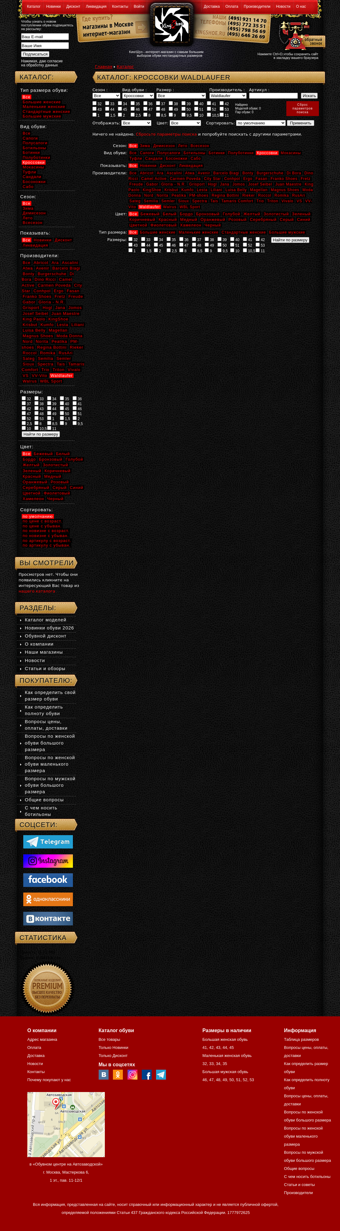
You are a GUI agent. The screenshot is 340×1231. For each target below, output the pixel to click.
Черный (212, 225)
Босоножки (177, 158)
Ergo (247, 179)
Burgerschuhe (270, 173)
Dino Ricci (45, 279)
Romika (282, 195)
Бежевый (150, 214)
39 (186, 103)
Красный (168, 219)
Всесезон (199, 146)
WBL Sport (190, 207)
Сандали (154, 158)
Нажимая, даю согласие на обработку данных (42, 63)
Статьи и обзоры (45, 668)
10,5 (213, 115)
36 (148, 103)
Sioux (183, 201)
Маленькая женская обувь (227, 1055)
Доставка (212, 6)
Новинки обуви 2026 (49, 627)
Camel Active (154, 179)
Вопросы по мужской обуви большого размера (50, 785)
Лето (182, 146)
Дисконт (73, 6)
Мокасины (291, 153)
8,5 (161, 115)
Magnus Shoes (285, 190)
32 (97, 103)
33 (109, 103)
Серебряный (263, 219)
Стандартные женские (243, 232)
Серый (287, 219)
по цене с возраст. (42, 521)
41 (211, 103)
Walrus (170, 207)
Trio (260, 201)
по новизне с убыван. (46, 535)
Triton (272, 201)
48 (160, 109)
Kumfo (187, 190)
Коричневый (142, 219)
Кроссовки (267, 153)
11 (224, 115)
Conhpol (232, 179)
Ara (160, 173)
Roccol (264, 195)
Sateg (135, 201)
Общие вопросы (44, 799)
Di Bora (294, 173)
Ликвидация (96, 6)
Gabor (152, 184)
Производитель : (227, 89)
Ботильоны (195, 153)
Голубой (231, 214)
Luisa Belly (236, 190)
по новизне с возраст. (46, 530)
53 (224, 109)
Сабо (195, 158)
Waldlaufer (149, 207)
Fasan (261, 179)
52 (211, 109)
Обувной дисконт (45, 635)
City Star (212, 179)
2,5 (136, 115)
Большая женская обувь (225, 1039)
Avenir (204, 173)
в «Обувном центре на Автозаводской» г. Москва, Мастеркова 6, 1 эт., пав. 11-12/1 (66, 1172)
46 (135, 109)
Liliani (216, 190)
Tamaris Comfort (237, 201)
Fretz (306, 179)
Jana (224, 184)
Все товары (109, 1039)
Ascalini (174, 173)
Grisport (197, 184)
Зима (145, 146)
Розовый (238, 219)
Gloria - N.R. (173, 184)
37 (160, 103)
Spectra (199, 201)
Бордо (186, 214)
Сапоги (147, 153)
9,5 (186, 115)
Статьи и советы (299, 1184)
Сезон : (100, 89)
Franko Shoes (284, 179)
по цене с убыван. (42, 526)
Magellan (259, 190)
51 (199, 109)
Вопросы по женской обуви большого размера (50, 742)
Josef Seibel (260, 184)
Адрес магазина (42, 1039)
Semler (168, 201)
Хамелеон (190, 225)
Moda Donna (69, 335)
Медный (188, 219)
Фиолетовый (163, 225)
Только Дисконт (113, 1055)
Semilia (151, 201)
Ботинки (217, 153)
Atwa (190, 173)
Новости (283, 6)
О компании (39, 644)
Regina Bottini (225, 195)
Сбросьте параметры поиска (166, 134)
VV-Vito (39, 375)
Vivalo (287, 201)
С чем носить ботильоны (307, 1176)
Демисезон (164, 146)
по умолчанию (38, 516)
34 (122, 103)
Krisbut (171, 190)
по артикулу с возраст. (47, 540)
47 (148, 109)
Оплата (232, 6)
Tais (214, 201)
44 (109, 109)
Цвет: (162, 123)
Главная (103, 66)
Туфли (135, 158)
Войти (139, 6)
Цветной (138, 225)
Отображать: (106, 123)
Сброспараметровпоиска (303, 108)
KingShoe (152, 190)
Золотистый (276, 214)
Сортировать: (220, 123)
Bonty (247, 173)
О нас (301, 6)
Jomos (238, 184)
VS (299, 201)
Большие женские (158, 232)
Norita (162, 195)
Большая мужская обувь (225, 1071)
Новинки (53, 6)
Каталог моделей (45, 619)
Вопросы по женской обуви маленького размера (50, 764)
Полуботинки (241, 153)
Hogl (212, 184)
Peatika (179, 195)
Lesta (202, 190)
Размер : (165, 89)
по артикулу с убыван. (46, 545)
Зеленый (301, 214)
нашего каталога (37, 591)
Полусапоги (169, 153)
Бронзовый (208, 214)
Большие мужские (287, 232)
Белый (170, 214)
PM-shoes (198, 195)
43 (97, 109)
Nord (149, 195)
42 (224, 103)
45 (122, 109)
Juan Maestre (288, 184)
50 (186, 109)
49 (173, 109)
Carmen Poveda (185, 179)
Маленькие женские (198, 232)
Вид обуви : (134, 89)
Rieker (248, 195)
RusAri (298, 195)
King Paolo (34, 319)
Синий (303, 219)
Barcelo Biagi (226, 173)
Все (133, 146)
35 (135, 103)
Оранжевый (212, 219)
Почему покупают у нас (49, 1079)
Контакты (120, 6)
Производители (257, 6)
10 (199, 115)
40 (199, 103)
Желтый (252, 214)
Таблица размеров (301, 1039)
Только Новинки (113, 1047)
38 (173, 103)
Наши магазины (44, 652)
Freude (136, 184)
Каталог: (37, 77)
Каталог (34, 6)
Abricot (147, 173)
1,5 (110, 115)
